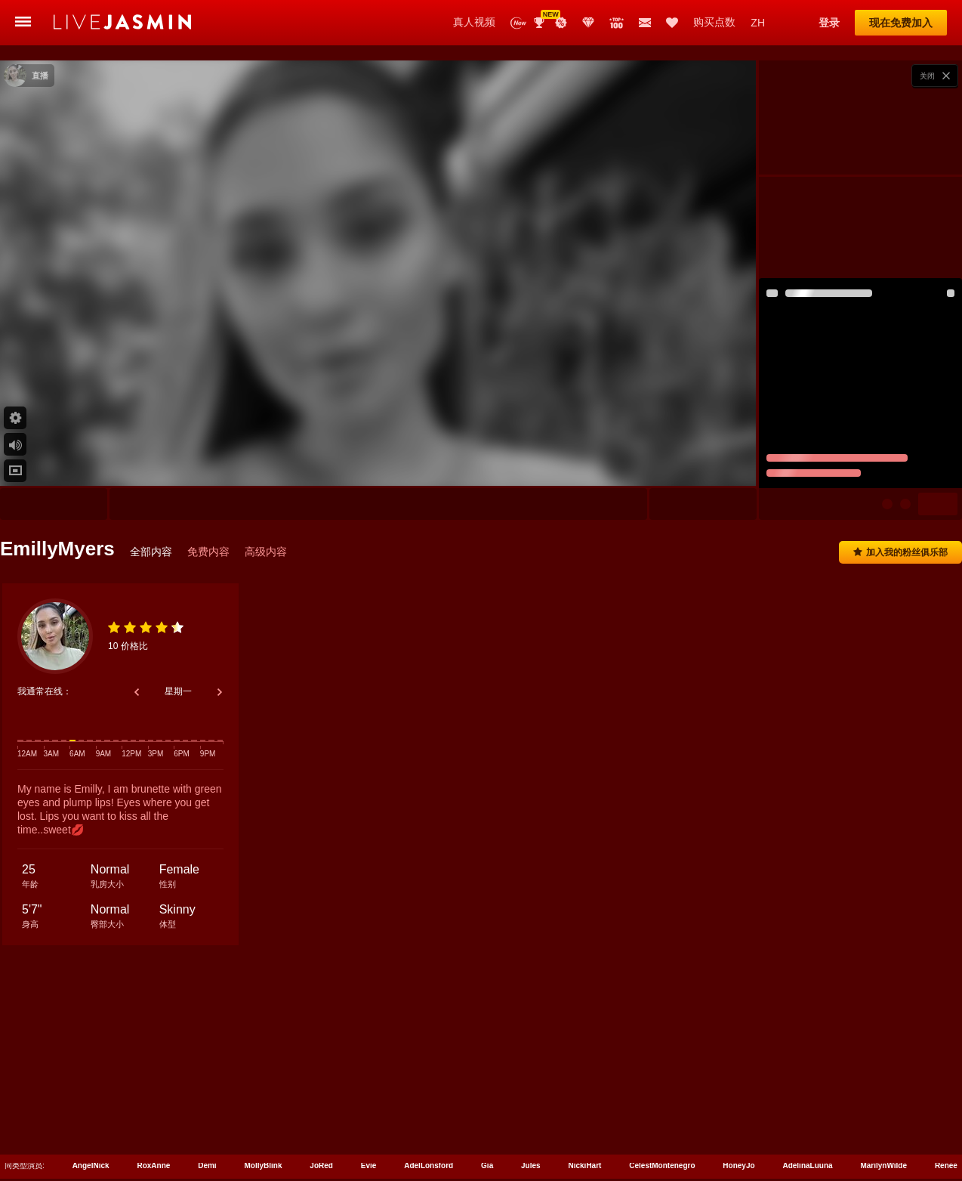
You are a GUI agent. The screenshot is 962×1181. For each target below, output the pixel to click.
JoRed (321, 1078)
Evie (369, 1078)
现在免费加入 (901, 23)
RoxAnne (153, 1078)
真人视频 (474, 22)
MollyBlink (263, 1078)
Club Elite (588, 23)
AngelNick (90, 1078)
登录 (829, 23)
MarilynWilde (883, 1078)
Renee (946, 1078)
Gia (487, 1078)
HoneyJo (738, 1078)
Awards (540, 22)
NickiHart (585, 1078)
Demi (207, 1078)
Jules (531, 1078)
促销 (561, 23)
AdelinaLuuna (807, 1078)
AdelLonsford (428, 1078)
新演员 (518, 23)
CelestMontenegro (662, 1078)
